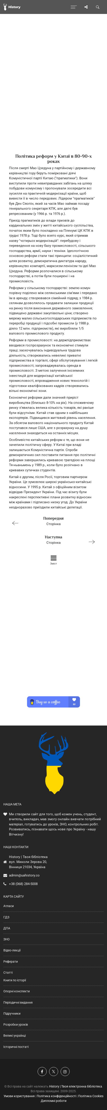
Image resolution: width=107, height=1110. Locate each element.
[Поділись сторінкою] (86, 7)
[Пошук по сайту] (98, 7)
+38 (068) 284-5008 (23, 884)
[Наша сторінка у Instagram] (65, 1071)
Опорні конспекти (16, 991)
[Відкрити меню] (73, 7)
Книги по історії (14, 980)
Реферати (10, 961)
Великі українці (14, 1035)
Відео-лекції (11, 950)
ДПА (6, 928)
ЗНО (6, 939)
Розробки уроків (15, 1024)
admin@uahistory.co (24, 875)
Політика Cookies (90, 1096)
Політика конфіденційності (56, 1096)
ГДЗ (6, 917)
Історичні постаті (16, 1047)
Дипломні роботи (53, 1101)
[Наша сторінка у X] (53, 1071)
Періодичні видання (18, 1002)
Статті (8, 972)
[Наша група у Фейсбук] (42, 1071)
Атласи (8, 906)
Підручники (11, 1013)
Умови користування (19, 1096)
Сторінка (51, 520)
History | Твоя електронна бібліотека (75, 1086)
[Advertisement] (53, 91)
